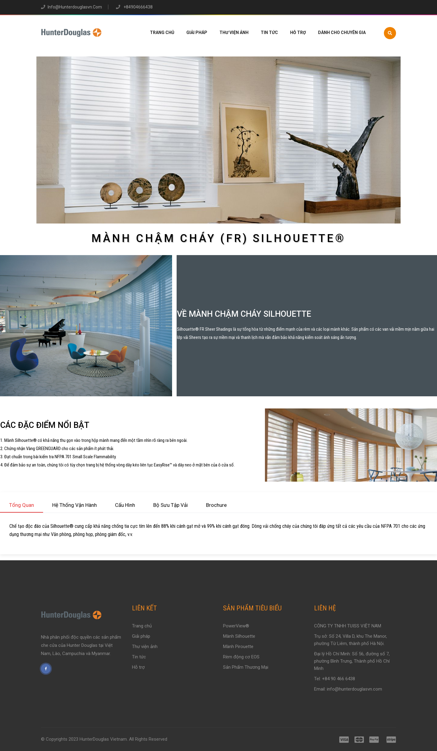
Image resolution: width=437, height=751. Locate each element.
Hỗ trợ (298, 32)
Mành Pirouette (238, 646)
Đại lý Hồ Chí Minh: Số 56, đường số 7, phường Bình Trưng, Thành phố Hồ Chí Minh (352, 661)
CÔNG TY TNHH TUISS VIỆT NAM (347, 626)
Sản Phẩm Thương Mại (245, 667)
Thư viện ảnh (234, 32)
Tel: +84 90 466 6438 (334, 678)
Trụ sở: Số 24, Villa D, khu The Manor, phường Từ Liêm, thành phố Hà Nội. (350, 639)
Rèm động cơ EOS (241, 657)
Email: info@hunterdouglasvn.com (348, 689)
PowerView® (236, 626)
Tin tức (269, 32)
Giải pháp (196, 32)
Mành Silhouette (239, 636)
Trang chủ (162, 32)
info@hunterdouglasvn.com (75, 7)
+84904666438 (138, 7)
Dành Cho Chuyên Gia (342, 32)
